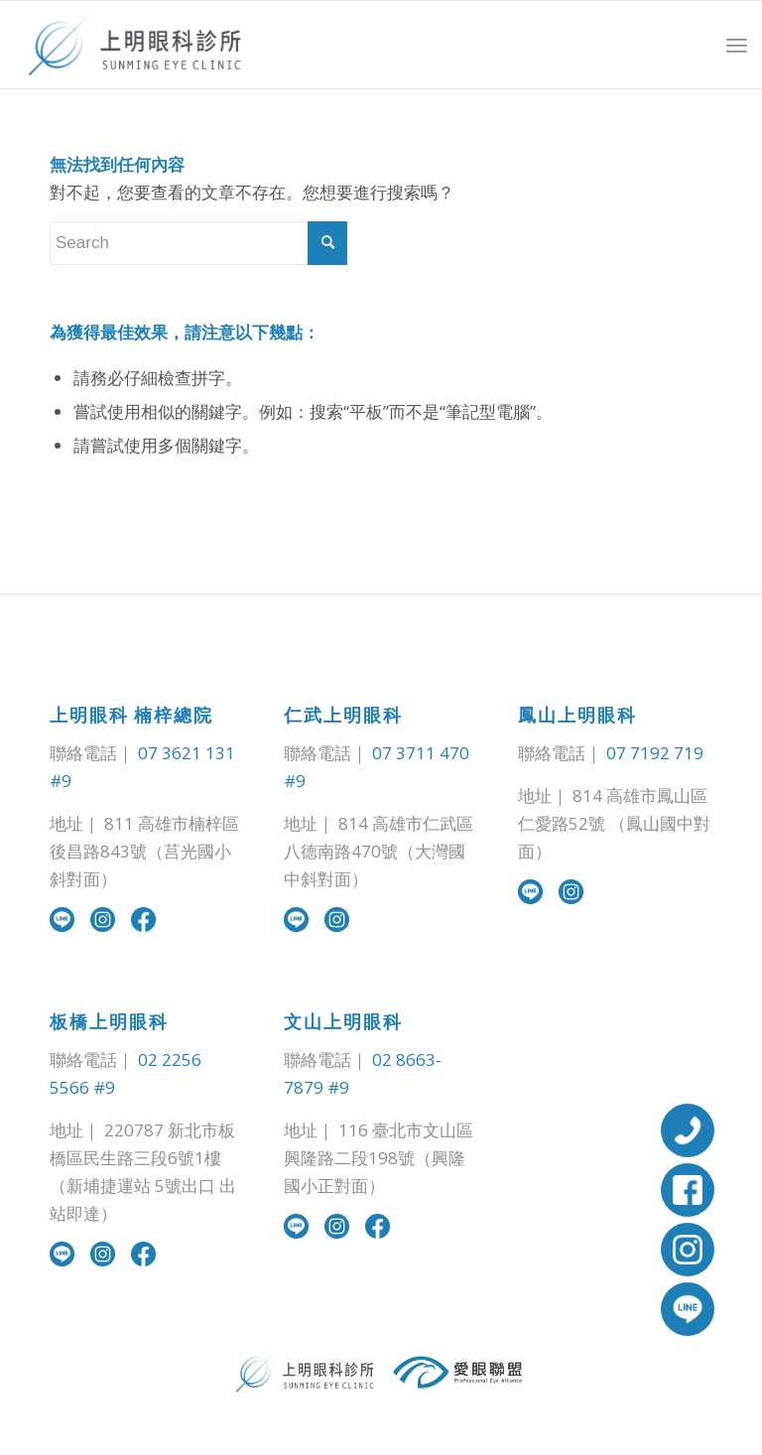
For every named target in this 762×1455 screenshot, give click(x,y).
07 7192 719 (654, 752)
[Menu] (736, 45)
